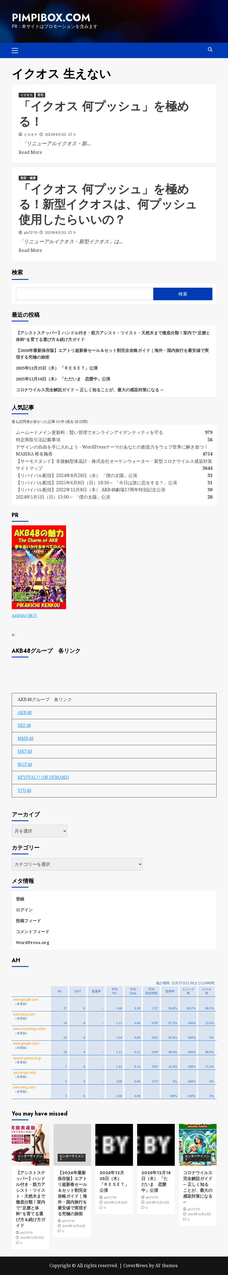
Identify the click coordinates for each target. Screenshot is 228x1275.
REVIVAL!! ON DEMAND (43, 777)
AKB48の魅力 (24, 615)
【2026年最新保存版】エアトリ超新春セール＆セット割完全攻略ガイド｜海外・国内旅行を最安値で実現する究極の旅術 (112, 353)
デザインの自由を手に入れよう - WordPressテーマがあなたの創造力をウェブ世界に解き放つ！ (114, 447)
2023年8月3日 (55, 134)
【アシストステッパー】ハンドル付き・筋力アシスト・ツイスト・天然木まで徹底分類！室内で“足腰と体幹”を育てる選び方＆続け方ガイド (113, 336)
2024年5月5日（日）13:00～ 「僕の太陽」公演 (63, 497)
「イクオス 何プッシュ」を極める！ (104, 114)
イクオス (26, 95)
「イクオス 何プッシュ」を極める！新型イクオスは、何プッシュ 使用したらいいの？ (108, 204)
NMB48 (25, 738)
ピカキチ (30, 134)
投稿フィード (28, 920)
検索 (17, 272)
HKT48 (25, 751)
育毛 (40, 95)
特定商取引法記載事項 (38, 440)
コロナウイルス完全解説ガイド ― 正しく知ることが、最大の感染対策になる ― (90, 389)
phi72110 (30, 232)
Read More (30, 152)
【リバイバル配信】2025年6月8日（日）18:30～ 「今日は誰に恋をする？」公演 (96, 483)
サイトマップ (29, 468)
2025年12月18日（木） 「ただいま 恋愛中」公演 (63, 379)
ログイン (24, 909)
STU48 (24, 790)
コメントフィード (32, 931)
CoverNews (135, 1265)
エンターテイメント (30, 1157)
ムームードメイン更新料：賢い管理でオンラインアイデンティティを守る (89, 432)
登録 (20, 899)
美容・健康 (28, 178)
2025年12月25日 (157, 1202)
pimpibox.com (51, 17)
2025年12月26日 (74, 1226)
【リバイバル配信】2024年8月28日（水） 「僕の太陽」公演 (76, 475)
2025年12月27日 (32, 1237)
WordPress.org (32, 942)
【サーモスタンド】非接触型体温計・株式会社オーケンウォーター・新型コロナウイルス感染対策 (114, 461)
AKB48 (25, 712)
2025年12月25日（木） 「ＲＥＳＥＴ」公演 (57, 368)
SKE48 (24, 725)
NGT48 (25, 764)
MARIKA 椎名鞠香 (34, 454)
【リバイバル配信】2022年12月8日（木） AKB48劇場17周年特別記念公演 (90, 490)
